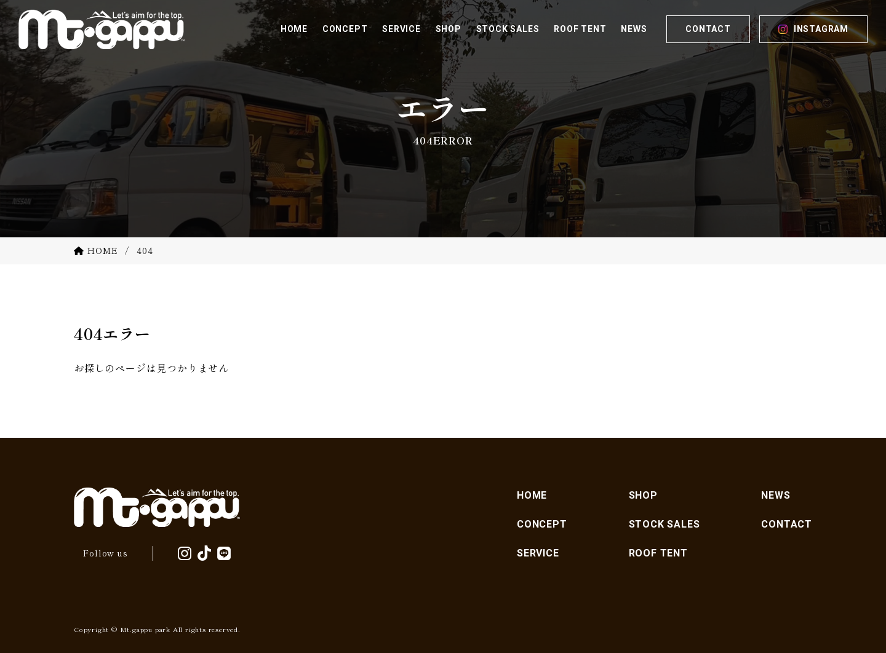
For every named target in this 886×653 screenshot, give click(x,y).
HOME (532, 495)
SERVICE (538, 553)
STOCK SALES (664, 524)
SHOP (643, 495)
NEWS (775, 495)
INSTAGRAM (821, 29)
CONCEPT (542, 524)
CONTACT (708, 29)
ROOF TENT (658, 553)
